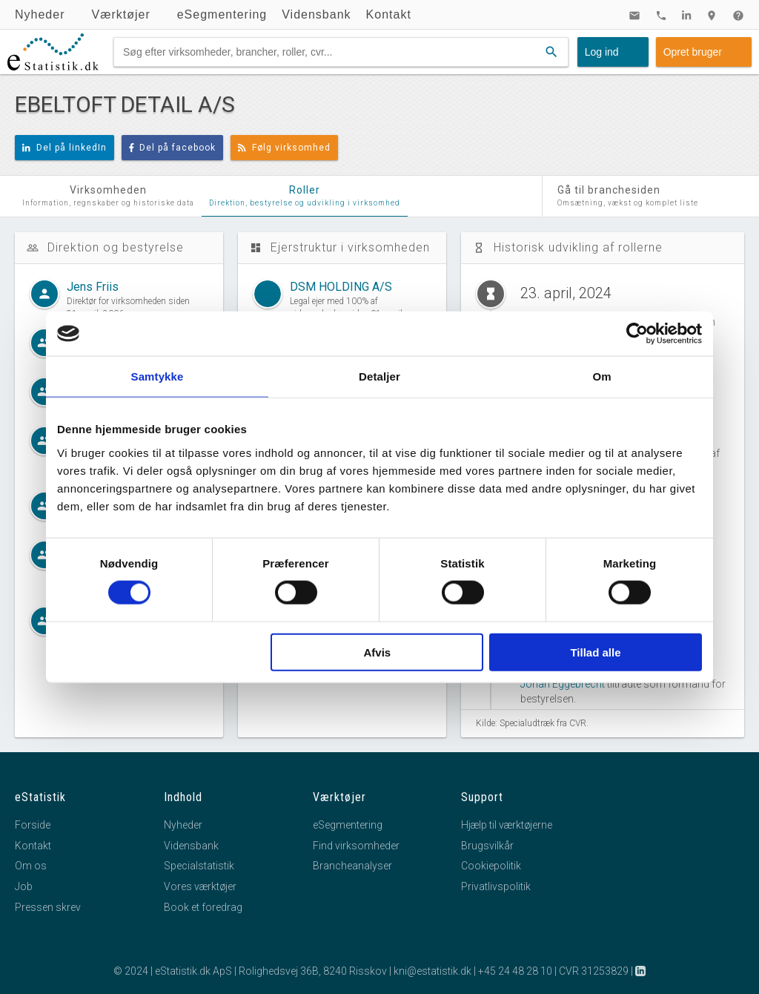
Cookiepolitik (491, 866)
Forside (32, 825)
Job (24, 886)
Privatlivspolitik (496, 886)
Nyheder (39, 14)
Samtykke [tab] (157, 376)
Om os (31, 866)
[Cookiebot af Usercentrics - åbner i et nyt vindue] (637, 334)
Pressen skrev (48, 907)
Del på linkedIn (64, 147)
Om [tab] (601, 376)
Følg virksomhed (284, 147)
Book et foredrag (203, 907)
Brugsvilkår (487, 846)
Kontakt (388, 14)
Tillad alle (595, 651)
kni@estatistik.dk (432, 971)
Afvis (377, 651)
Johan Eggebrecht (562, 684)
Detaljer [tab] (379, 376)
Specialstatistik (199, 866)
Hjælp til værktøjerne (506, 825)
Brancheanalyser (352, 866)
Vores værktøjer (200, 886)
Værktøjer (120, 14)
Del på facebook (172, 147)
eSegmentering (222, 14)
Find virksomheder (356, 846)
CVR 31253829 (594, 971)
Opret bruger (692, 52)
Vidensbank (316, 14)
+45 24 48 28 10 (515, 971)
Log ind (602, 52)
